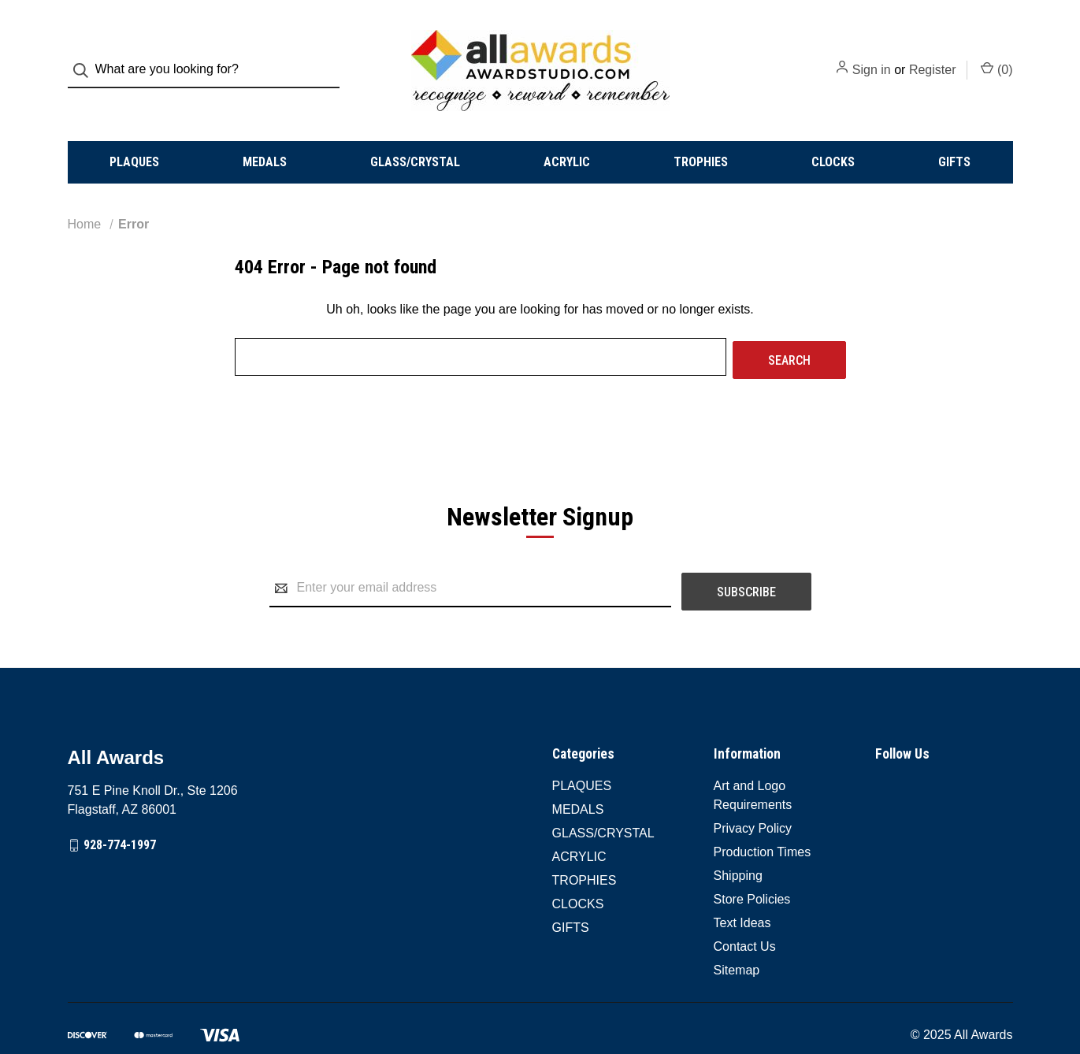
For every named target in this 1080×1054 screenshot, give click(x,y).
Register (932, 56)
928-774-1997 (120, 810)
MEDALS (265, 133)
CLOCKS (833, 133)
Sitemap (737, 934)
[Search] (85, 56)
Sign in (871, 56)
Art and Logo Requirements (753, 760)
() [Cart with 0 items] (996, 55)
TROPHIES (701, 133)
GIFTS (954, 133)
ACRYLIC (567, 133)
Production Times (762, 816)
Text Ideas (742, 887)
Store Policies (752, 863)
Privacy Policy (753, 793)
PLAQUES (134, 133)
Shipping (738, 840)
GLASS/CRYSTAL (415, 133)
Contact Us (745, 911)
